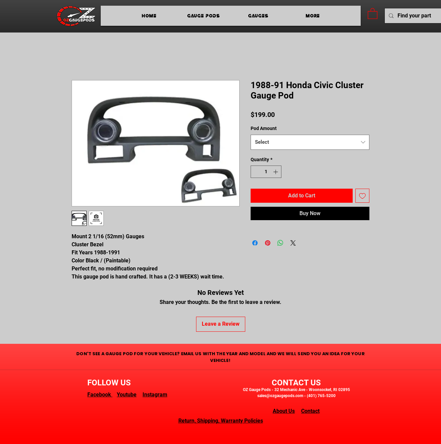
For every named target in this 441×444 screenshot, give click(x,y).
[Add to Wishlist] (362, 196)
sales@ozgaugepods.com (280, 395)
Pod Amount (264, 128)
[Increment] (276, 172)
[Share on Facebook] (255, 243)
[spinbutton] (266, 172)
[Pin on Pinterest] (268, 243)
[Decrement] (256, 172)
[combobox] (310, 142)
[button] (372, 13)
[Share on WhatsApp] (280, 243)
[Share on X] (293, 243)
